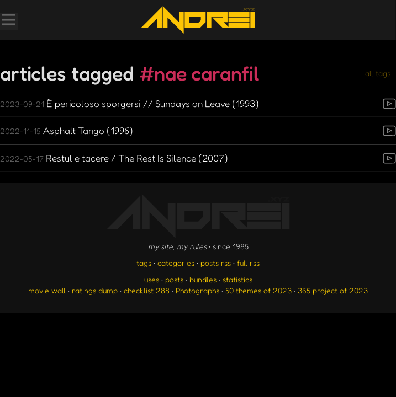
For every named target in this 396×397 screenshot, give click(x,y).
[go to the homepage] (198, 20)
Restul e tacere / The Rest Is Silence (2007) (114, 158)
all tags (377, 73)
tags (143, 262)
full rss (248, 262)
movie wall (47, 290)
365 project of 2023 (333, 290)
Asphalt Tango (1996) (66, 130)
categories (175, 262)
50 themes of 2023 (258, 290)
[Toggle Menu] (8, 21)
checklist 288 (147, 290)
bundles (203, 279)
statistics (237, 279)
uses (151, 279)
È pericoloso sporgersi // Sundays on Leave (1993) (129, 103)
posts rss (215, 262)
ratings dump (95, 290)
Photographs (197, 290)
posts (174, 279)
